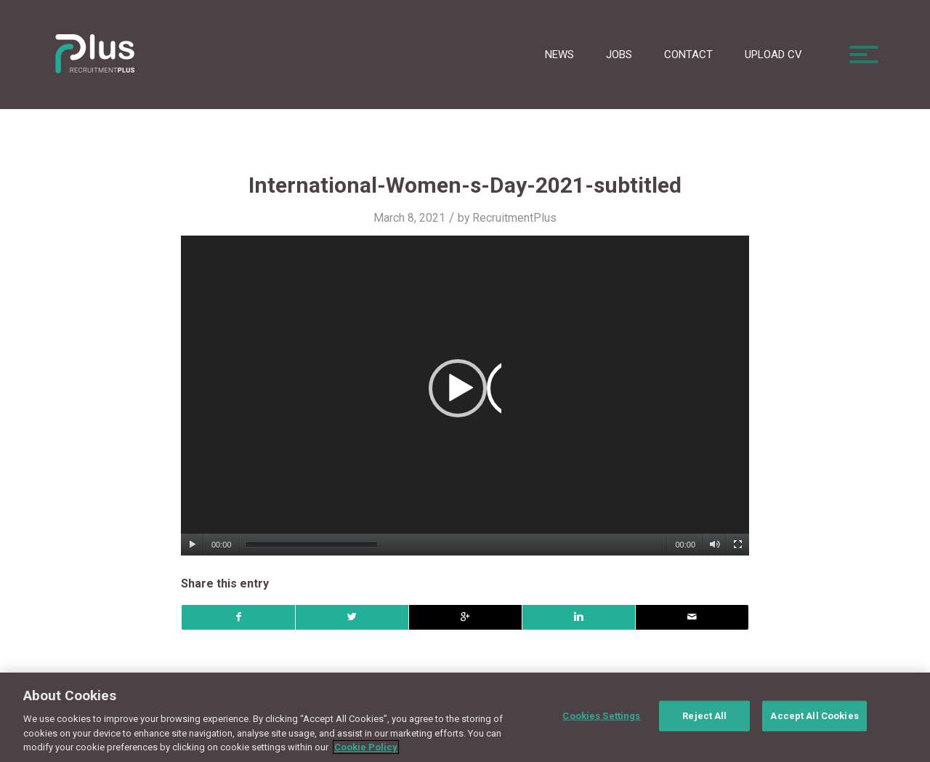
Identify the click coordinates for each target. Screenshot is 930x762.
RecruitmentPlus (514, 218)
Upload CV (773, 54)
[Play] (192, 544)
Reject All (704, 715)
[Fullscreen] (737, 544)
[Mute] (714, 544)
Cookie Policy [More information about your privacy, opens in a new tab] (365, 747)
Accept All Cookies (814, 715)
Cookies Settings (601, 715)
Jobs (619, 54)
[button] (465, 395)
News (559, 54)
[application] (465, 396)
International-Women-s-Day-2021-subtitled (465, 185)
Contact (688, 54)
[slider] (311, 545)
